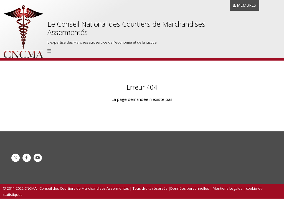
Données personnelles (189, 188)
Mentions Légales (227, 188)
